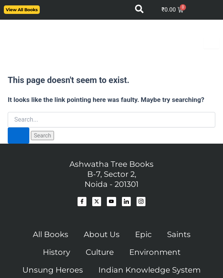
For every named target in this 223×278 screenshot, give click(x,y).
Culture (100, 252)
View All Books (22, 9)
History (56, 252)
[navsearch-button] (139, 11)
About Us (102, 234)
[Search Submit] (18, 135)
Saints (179, 234)
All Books (50, 234)
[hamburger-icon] (211, 43)
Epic (143, 234)
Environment (155, 252)
